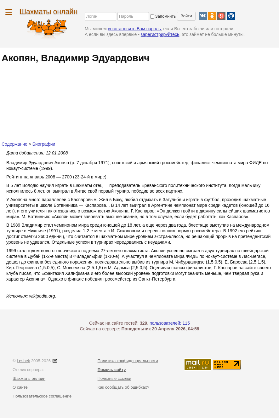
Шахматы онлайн (48, 12)
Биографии (43, 144)
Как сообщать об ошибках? (123, 387)
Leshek (23, 360)
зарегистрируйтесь (160, 34)
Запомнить (163, 16)
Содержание (14, 144)
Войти (186, 16)
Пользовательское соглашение (42, 396)
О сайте (20, 387)
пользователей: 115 (170, 323)
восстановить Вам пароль (134, 28)
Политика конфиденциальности (128, 360)
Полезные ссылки (114, 378)
